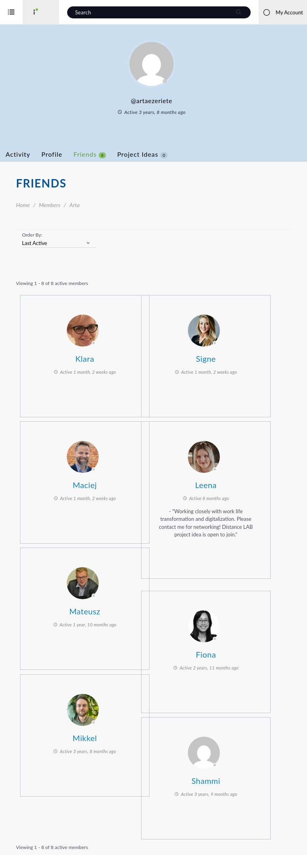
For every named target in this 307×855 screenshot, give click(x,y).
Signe (230, 356)
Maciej (109, 482)
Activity (50, 154)
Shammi (229, 778)
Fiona (230, 652)
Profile (84, 154)
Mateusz (108, 609)
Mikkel (109, 735)
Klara (108, 356)
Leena (230, 482)
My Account (283, 12)
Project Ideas (174, 154)
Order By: (64, 235)
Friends (122, 154)
